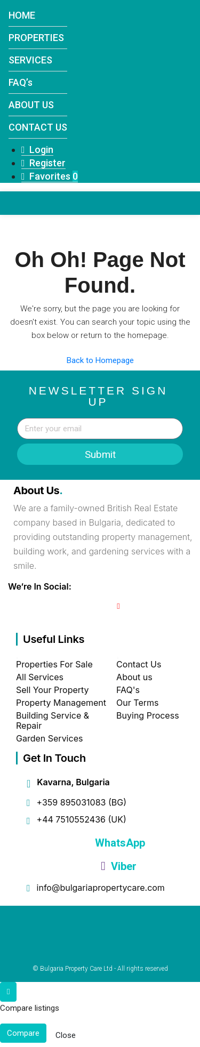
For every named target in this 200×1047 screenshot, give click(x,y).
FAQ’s (21, 82)
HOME (22, 15)
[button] (163, 231)
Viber (118, 866)
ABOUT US (31, 104)
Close (65, 1035)
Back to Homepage (100, 360)
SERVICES (30, 60)
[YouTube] (118, 606)
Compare (23, 1033)
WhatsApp (118, 842)
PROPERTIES (36, 37)
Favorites (49, 176)
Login (37, 149)
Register (43, 162)
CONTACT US (38, 127)
